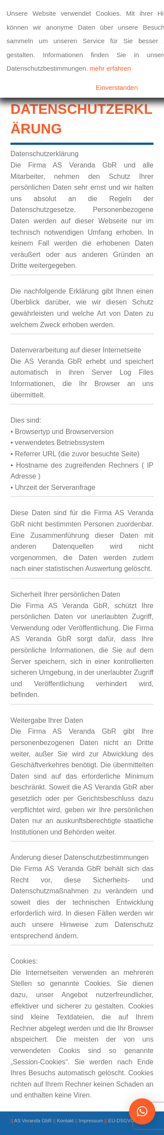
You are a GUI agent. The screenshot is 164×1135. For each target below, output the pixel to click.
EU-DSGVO (121, 1120)
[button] (142, 1111)
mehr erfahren (110, 68)
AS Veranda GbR (33, 1120)
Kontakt (65, 1120)
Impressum (91, 1120)
